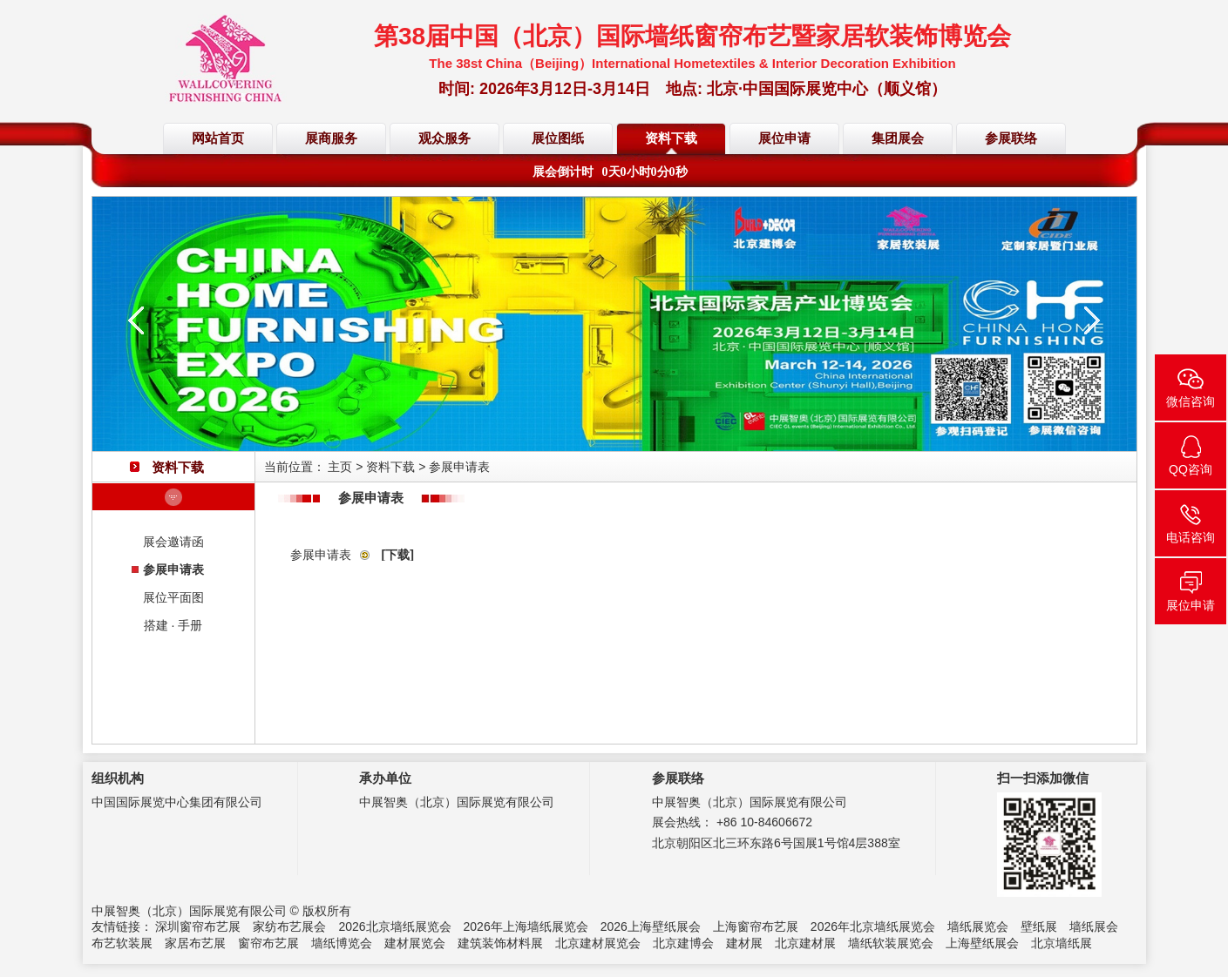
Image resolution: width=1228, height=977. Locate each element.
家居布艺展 (195, 943)
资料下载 (671, 138)
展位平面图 (173, 597)
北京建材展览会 (598, 943)
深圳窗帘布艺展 (198, 926)
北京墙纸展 (1061, 943)
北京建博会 (683, 943)
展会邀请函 (173, 542)
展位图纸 (558, 138)
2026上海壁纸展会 (650, 926)
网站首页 (218, 138)
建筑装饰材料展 (500, 943)
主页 (340, 467)
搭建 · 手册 (173, 625)
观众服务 (444, 138)
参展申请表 (173, 569)
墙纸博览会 (341, 943)
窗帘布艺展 (268, 943)
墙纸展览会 (977, 926)
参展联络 (1011, 138)
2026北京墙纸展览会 (394, 926)
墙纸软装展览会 (890, 943)
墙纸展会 (1093, 926)
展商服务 (331, 138)
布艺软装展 (122, 943)
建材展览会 (414, 943)
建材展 (744, 943)
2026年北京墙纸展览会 (873, 926)
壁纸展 (1039, 926)
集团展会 (898, 138)
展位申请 (784, 138)
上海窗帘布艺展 (755, 926)
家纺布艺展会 (289, 926)
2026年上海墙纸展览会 (526, 926)
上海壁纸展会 (982, 943)
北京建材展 (805, 943)
